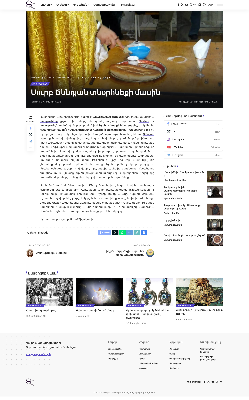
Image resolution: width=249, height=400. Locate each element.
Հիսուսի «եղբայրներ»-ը (41, 312)
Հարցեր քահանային (40, 356)
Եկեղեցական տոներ (175, 181)
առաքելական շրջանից (108, 118)
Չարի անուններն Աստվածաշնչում (184, 236)
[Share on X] (30, 137)
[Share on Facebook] (30, 129)
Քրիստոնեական (42, 84)
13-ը (87, 139)
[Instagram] (191, 5)
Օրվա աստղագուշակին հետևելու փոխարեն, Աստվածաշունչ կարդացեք (149, 316)
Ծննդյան (148, 135)
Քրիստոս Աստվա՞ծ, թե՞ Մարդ (96, 312)
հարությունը (48, 126)
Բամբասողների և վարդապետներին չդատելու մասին (180, 192)
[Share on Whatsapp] (120, 234)
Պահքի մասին (171, 214)
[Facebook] (178, 5)
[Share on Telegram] (30, 145)
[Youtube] (193, 148)
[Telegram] (194, 5)
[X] (182, 5)
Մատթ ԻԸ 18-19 (142, 131)
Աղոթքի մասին (172, 221)
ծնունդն (143, 122)
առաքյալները (49, 122)
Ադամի (58, 203)
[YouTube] (186, 5)
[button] (204, 4)
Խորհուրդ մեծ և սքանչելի (59, 191)
